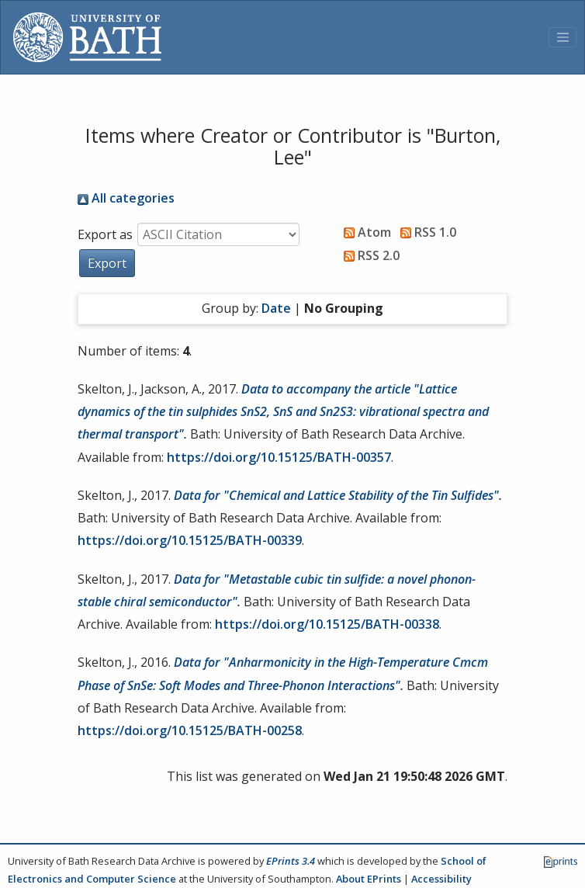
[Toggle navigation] (562, 37)
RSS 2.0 (369, 255)
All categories (126, 197)
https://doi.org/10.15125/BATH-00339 (190, 540)
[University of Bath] (87, 37)
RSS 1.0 (425, 232)
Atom (364, 232)
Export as (105, 234)
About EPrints (368, 879)
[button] (107, 263)
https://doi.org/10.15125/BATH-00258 (190, 730)
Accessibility (441, 879)
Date (276, 308)
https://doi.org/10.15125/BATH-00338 (327, 624)
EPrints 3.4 (290, 861)
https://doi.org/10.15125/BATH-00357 (279, 457)
